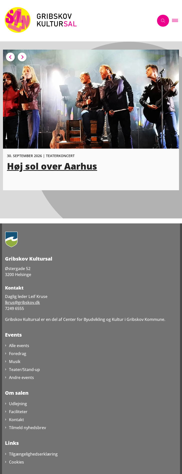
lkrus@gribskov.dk (22, 302)
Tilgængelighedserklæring (33, 454)
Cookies (16, 462)
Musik (14, 361)
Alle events (19, 345)
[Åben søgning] (163, 21)
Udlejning (18, 403)
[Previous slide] (10, 57)
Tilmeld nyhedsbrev (27, 427)
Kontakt (16, 419)
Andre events (21, 377)
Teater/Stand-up (24, 369)
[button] (177, 20)
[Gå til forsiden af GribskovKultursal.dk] (77, 20)
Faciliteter (18, 411)
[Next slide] (22, 57)
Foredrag (17, 353)
